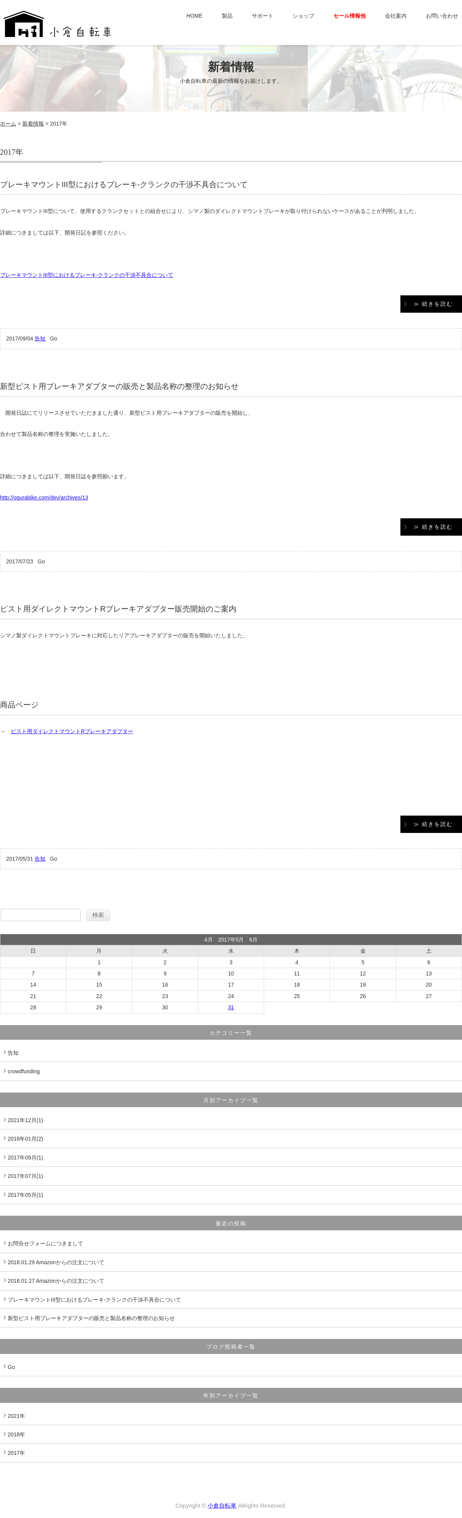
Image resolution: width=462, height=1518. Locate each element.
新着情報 (33, 124)
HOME (194, 16)
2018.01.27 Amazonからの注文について (56, 1281)
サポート (262, 16)
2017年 (16, 1453)
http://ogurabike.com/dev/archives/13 (44, 497)
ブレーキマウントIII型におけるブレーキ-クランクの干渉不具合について (124, 184)
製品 (227, 16)
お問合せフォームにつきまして (45, 1243)
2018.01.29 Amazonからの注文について (56, 1262)
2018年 (16, 1434)
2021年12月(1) (25, 1120)
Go (11, 1367)
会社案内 (396, 16)
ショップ (303, 16)
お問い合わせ (442, 16)
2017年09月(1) (25, 1157)
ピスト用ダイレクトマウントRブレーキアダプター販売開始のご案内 (118, 609)
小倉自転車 (222, 1505)
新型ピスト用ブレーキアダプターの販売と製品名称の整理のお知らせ (119, 386)
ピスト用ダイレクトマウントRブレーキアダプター (72, 731)
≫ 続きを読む (433, 304)
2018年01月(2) (25, 1139)
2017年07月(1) (25, 1176)
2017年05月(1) (25, 1195)
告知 (40, 338)
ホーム (8, 124)
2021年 (16, 1416)
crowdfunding (24, 1071)
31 (231, 1007)
